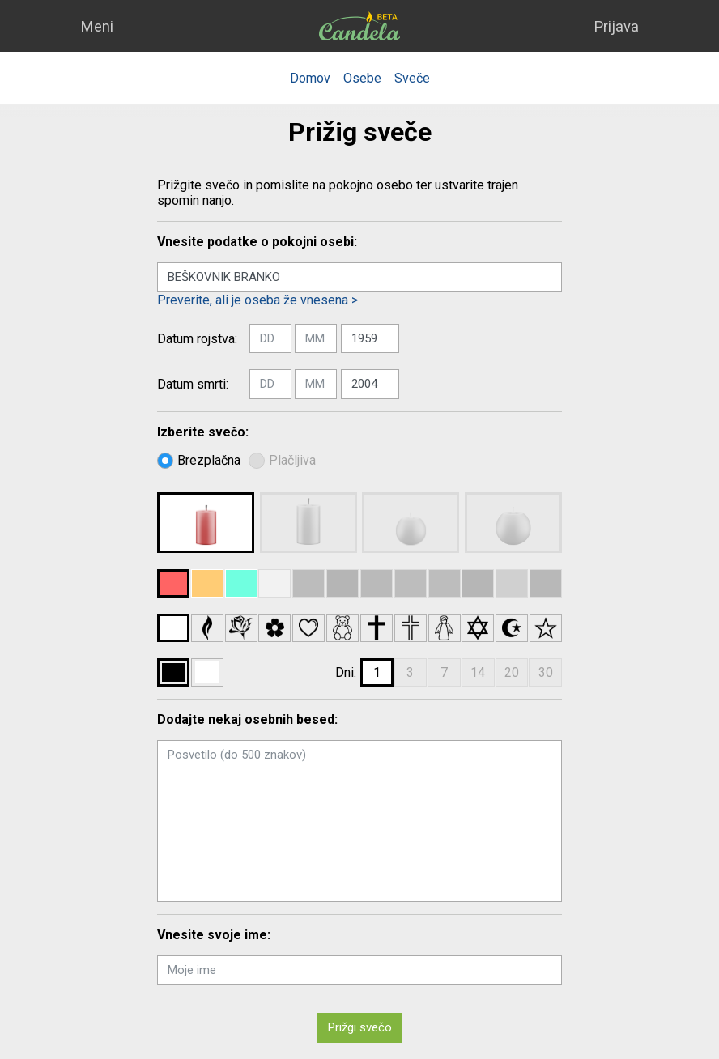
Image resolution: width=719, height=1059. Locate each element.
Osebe (362, 78)
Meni (96, 26)
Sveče (412, 78)
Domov (310, 78)
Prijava (616, 26)
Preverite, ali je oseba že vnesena (257, 300)
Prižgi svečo (360, 1027)
